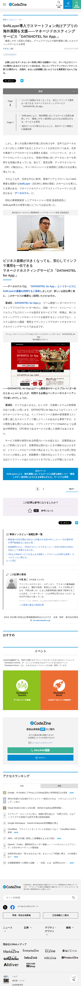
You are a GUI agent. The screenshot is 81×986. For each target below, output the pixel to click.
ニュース (7, 929)
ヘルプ (15, 976)
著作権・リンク (18, 981)
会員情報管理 (17, 985)
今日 (22, 786)
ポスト (9, 80)
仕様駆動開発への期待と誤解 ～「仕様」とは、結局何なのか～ (37, 863)
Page (10, 122)
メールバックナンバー (40, 743)
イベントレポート (10, 54)
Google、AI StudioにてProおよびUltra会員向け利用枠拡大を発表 (37, 792)
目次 (56, 91)
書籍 (70, 927)
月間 (59, 786)
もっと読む (11, 560)
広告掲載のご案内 (60, 915)
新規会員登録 (39, 750)
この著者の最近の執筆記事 (31, 605)
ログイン (40, 757)
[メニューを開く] (4, 4)
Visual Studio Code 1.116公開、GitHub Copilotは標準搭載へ (35, 808)
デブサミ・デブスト (51, 931)
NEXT (72, 489)
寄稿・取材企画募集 (21, 915)
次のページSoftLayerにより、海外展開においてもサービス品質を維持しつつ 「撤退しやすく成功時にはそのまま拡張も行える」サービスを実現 (40, 474)
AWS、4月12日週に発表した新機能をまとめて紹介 (31, 838)
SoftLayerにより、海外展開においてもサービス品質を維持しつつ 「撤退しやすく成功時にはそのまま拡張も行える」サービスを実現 (47, 118)
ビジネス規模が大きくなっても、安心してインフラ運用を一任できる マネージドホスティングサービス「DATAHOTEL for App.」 (47, 103)
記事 (28, 927)
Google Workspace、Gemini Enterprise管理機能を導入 (33, 823)
